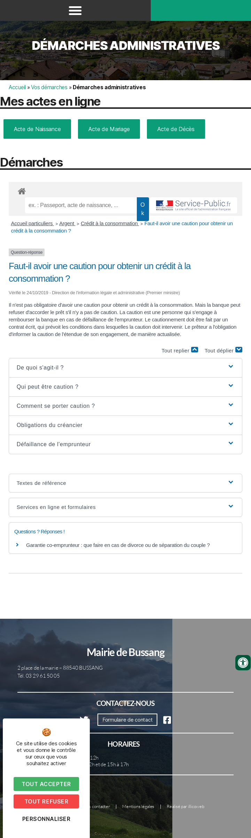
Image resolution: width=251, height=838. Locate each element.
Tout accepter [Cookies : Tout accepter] (46, 783)
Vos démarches (49, 87)
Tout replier (180, 350)
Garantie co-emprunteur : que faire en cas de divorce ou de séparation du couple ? (118, 545)
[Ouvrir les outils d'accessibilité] (243, 662)
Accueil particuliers (32, 223)
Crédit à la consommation (110, 223)
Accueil (17, 87)
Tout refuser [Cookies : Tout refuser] (46, 801)
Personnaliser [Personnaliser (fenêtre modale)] (46, 818)
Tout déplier (223, 350)
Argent (67, 223)
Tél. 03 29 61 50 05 (38, 675)
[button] (75, 10)
